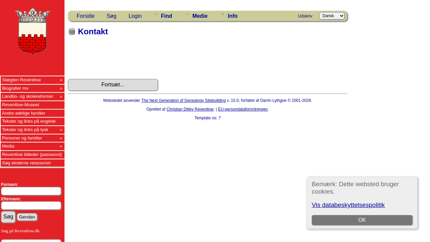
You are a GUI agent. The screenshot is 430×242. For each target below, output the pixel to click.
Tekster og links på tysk (25, 129)
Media (8, 146)
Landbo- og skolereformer (27, 96)
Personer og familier (22, 137)
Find (166, 16)
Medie (200, 16)
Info (233, 16)
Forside (85, 16)
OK (362, 220)
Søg (111, 16)
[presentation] (119, 60)
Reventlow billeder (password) (32, 154)
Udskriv (305, 15)
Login (135, 16)
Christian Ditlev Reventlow (190, 109)
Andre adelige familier (23, 113)
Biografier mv (15, 88)
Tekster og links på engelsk (29, 121)
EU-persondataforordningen (243, 109)
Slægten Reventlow (21, 79)
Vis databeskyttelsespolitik (348, 204)
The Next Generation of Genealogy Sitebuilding (183, 100)
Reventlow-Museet (20, 104)
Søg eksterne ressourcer (26, 162)
